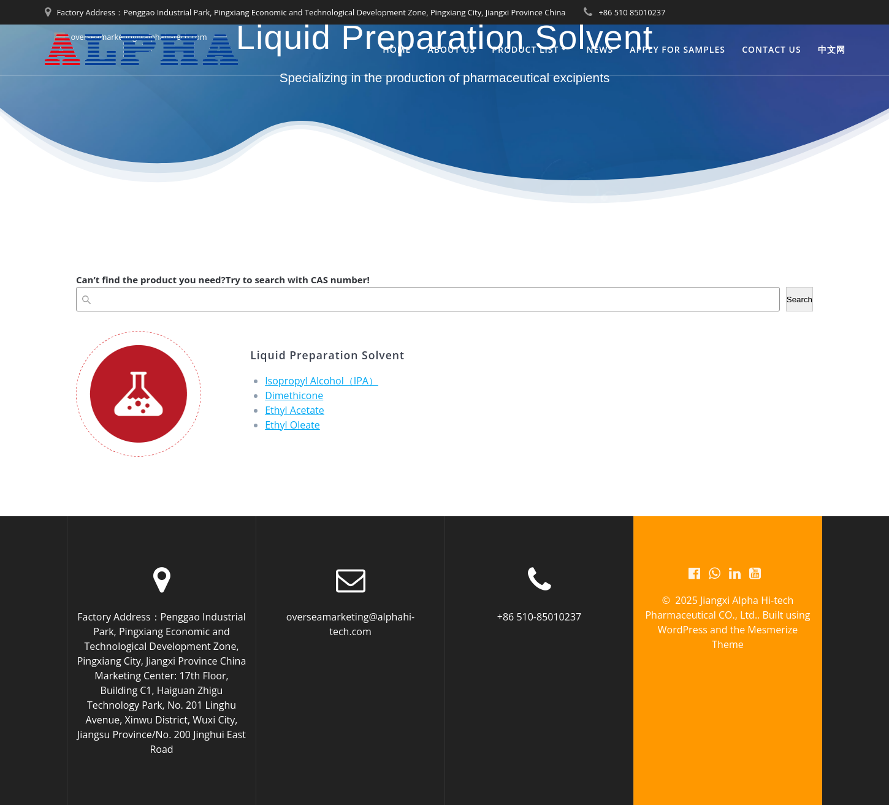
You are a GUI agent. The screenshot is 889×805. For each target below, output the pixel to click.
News (599, 49)
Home (397, 49)
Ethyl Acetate (294, 410)
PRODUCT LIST (525, 49)
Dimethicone (294, 395)
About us (452, 49)
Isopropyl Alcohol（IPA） (321, 380)
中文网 (831, 49)
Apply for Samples (677, 49)
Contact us (771, 49)
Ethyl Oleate (292, 425)
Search (799, 299)
